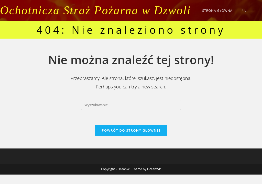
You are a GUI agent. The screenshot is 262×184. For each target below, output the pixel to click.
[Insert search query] (131, 105)
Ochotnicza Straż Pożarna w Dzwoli (95, 10)
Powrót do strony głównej (131, 130)
